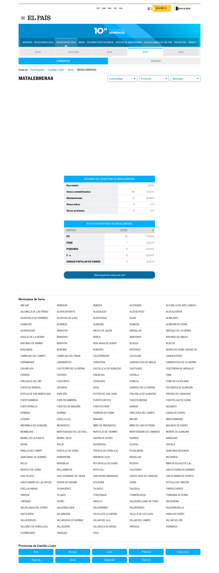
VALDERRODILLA (175, 508)
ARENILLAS (136, 331)
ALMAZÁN (98, 324)
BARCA (97, 337)
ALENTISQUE (100, 318)
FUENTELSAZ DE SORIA (178, 400)
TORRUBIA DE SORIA (177, 495)
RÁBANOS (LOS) (101, 457)
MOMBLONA (26, 432)
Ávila (36, 552)
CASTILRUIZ (136, 369)
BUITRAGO (135, 350)
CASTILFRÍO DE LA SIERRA (71, 369)
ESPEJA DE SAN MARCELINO (35, 394)
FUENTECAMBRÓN (66, 400)
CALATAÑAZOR (101, 356)
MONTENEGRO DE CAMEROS (145, 432)
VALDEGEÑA (172, 501)
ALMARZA (62, 324)
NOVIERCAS (99, 445)
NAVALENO (172, 438)
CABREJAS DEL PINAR (68, 356)
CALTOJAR (135, 356)
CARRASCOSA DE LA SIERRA (181, 362)
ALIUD (133, 318)
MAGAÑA (98, 419)
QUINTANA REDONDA (177, 451)
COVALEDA (99, 381)
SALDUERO (135, 470)
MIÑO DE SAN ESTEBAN (142, 426)
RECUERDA (172, 457)
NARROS (134, 438)
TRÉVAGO (25, 501)
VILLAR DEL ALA (101, 520)
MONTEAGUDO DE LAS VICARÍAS (73, 432)
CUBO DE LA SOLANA (177, 381)
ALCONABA (135, 306)
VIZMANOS (171, 527)
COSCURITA (63, 381)
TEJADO (61, 495)
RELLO (23, 464)
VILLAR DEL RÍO (174, 520)
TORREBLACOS (138, 495)
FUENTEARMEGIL (29, 400)
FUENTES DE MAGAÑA (68, 407)
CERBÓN (25, 375)
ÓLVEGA (134, 445)
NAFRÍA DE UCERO (103, 438)
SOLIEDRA (98, 483)
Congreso (63, 61)
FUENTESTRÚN (101, 407)
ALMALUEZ (26, 324)
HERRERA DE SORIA (103, 413)
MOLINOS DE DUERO (177, 426)
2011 (181, 52)
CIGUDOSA (98, 375)
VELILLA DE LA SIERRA (105, 514)
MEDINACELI (63, 426)
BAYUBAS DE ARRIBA (31, 343)
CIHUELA (134, 375)
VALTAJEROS (27, 514)
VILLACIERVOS (28, 520)
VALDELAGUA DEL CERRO (34, 508)
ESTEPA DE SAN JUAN (105, 394)
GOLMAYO (171, 407)
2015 (145, 52)
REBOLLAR (135, 457)
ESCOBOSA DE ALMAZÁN (179, 388)
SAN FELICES (27, 476)
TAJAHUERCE (64, 489)
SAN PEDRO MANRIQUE (105, 476)
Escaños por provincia (100, 43)
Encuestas (180, 43)
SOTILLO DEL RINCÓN (177, 483)
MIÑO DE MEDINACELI (104, 426)
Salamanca (183, 552)
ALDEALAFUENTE (66, 312)
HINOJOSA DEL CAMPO (142, 413)
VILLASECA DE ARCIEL (105, 527)
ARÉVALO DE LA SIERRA (178, 331)
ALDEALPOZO (137, 312)
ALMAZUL (135, 324)
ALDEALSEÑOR (174, 312)
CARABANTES (64, 362)
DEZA (96, 388)
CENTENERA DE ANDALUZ (180, 369)
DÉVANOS (62, 388)
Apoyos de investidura (129, 43)
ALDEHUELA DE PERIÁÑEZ (34, 318)
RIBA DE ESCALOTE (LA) (178, 464)
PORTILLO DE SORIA (67, 451)
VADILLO (97, 501)
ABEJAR (24, 306)
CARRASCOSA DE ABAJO (143, 362)
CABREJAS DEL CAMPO (32, 356)
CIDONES (62, 375)
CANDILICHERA (174, 356)
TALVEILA (135, 489)
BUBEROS (98, 350)
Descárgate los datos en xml (109, 275)
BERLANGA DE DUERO (105, 343)
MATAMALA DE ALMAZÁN (33, 426)
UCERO (60, 501)
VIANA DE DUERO (175, 514)
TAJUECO (98, 489)
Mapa (82, 43)
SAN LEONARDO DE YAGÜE (71, 476)
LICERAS (25, 419)
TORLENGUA (100, 495)
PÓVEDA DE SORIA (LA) (105, 451)
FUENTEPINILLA (28, 407)
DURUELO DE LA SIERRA (142, 388)
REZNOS (134, 464)
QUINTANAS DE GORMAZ (33, 457)
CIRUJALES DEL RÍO (30, 381)
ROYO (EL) (98, 470)
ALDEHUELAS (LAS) (67, 318)
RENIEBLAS (63, 464)
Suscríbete (163, 8)
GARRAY (134, 407)
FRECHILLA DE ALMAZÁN (143, 394)
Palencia (146, 552)
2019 (38, 52)
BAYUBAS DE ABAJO (177, 337)
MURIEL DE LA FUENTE (32, 438)
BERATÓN (62, 343)
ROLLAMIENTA (64, 470)
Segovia (36, 560)
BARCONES (136, 337)
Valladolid (109, 560)
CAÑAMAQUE (27, 362)
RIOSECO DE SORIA (30, 470)
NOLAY (60, 445)
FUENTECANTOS (102, 400)
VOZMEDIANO (27, 533)
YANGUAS (62, 533)
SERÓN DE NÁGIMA (67, 483)
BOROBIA (62, 350)
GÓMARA (25, 413)
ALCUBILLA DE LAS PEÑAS (34, 312)
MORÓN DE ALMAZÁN (177, 432)
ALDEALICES (100, 312)
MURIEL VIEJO (64, 438)
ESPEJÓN (62, 394)
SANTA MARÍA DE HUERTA (180, 476)
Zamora (146, 560)
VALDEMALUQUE (65, 508)
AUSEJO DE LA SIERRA (32, 337)
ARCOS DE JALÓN (102, 331)
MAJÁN (133, 419)
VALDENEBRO (100, 508)
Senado (156, 61)
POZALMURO (136, 451)
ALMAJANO (172, 318)
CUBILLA (134, 381)
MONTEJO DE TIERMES (105, 432)
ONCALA (170, 445)
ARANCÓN (62, 331)
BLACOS (134, 343)
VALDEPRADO (137, 508)
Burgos (73, 552)
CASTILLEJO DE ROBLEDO (107, 369)
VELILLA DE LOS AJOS (141, 514)
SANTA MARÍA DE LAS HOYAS (36, 483)
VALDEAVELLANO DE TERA (144, 501)
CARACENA (99, 362)
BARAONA (62, 337)
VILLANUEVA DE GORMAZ (70, 520)
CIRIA (168, 375)
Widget (192, 43)
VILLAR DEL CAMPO (140, 520)
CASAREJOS (27, 369)
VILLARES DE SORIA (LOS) (34, 527)
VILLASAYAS (63, 527)
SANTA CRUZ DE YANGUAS (144, 476)
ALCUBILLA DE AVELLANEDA (181, 306)
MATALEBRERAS (174, 419)
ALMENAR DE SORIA (176, 324)
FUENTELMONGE (138, 400)
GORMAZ (61, 413)
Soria (73, 560)
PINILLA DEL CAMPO (31, 451)
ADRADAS (62, 306)
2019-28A (73, 52)
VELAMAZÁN (63, 514)
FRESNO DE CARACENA (178, 394)
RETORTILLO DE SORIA (105, 464)
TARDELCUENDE (174, 489)
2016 (109, 52)
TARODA (25, 495)
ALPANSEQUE (27, 331)
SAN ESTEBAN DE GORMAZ (180, 470)
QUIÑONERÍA (63, 457)
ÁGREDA (97, 306)
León (109, 552)
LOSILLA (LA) (64, 419)
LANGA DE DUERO (175, 413)
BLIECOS (170, 343)
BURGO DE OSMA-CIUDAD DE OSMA (182, 350)
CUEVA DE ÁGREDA (30, 388)
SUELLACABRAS (29, 489)
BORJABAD (26, 350)
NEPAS (24, 445)
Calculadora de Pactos (158, 43)
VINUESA (134, 527)
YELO (96, 533)
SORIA (133, 483)
